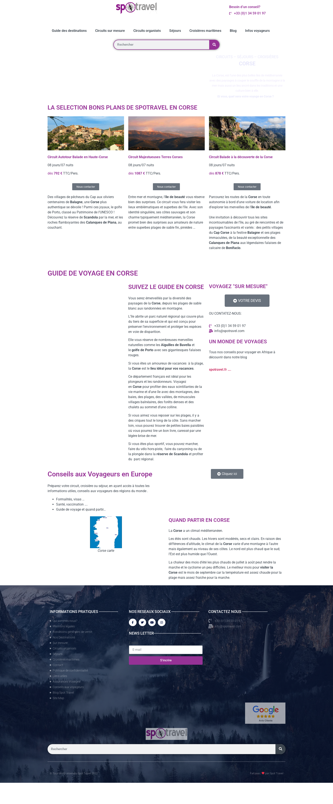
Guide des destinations (69, 31)
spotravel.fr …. (220, 370)
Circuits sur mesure (110, 31)
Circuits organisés (147, 31)
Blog (233, 31)
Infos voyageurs (257, 31)
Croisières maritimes (205, 31)
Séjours (175, 31)
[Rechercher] (214, 44)
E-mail (133, 644)
